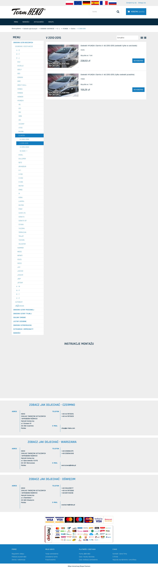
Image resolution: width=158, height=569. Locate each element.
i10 (19, 104)
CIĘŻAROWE (19, 306)
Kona (21, 197)
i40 (20, 120)
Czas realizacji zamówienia (88, 560)
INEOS (19, 251)
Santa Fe (22, 213)
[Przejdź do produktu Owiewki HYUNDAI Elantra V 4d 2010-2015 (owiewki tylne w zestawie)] (63, 56)
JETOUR (20, 282)
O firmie (115, 557)
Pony (20, 209)
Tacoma (22, 228)
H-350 (21, 182)
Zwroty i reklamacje (18, 560)
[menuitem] (16, 21)
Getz (20, 162)
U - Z (18, 298)
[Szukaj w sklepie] (105, 11)
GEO (18, 73)
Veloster (22, 244)
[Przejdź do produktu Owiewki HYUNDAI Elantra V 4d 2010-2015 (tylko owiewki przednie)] (63, 85)
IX (19, 193)
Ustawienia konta (51, 557)
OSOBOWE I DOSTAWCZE (24, 46)
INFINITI (19, 255)
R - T (17, 294)
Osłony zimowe (19, 317)
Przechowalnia (50, 560)
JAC (18, 267)
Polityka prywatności (19, 557)
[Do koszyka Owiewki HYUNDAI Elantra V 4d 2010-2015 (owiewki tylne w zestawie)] (138, 60)
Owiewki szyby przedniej (23, 310)
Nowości (16, 333)
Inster (21, 186)
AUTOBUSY (19, 302)
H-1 (20, 170)
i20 (20, 108)
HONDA (20, 89)
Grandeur (22, 166)
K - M (18, 286)
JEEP (19, 279)
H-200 (21, 178)
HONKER (20, 97)
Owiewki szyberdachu (22, 325)
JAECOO (20, 271)
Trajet (21, 236)
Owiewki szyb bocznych (23, 42)
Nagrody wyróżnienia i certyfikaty (124, 560)
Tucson (21, 240)
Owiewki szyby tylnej (22, 313)
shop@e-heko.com (68, 428)
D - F (18, 54)
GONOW (20, 77)
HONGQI (20, 93)
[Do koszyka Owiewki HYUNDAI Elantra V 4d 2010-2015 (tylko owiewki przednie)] (138, 89)
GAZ (18, 62)
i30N (20, 116)
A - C (18, 50)
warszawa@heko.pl (68, 465)
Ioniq (20, 190)
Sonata (22, 217)
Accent (21, 124)
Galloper (22, 159)
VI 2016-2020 (24, 147)
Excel (21, 155)
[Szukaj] (118, 11)
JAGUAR (20, 275)
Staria (21, 224)
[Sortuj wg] (127, 37)
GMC (19, 81)
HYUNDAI (20, 100)
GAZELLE (20, 66)
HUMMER (20, 248)
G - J (17, 58)
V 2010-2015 (24, 143)
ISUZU (19, 259)
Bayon (21, 131)
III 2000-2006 (24, 139)
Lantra (21, 201)
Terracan (22, 232)
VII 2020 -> (23, 151)
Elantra (22, 135)
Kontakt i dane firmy (120, 554)
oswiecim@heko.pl (68, 505)
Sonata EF (23, 221)
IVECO (19, 263)
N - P (18, 290)
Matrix (21, 205)
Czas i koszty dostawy (87, 557)
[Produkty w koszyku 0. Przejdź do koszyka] (136, 11)
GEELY (19, 69)
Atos (20, 128)
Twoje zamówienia (51, 554)
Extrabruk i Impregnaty (23, 329)
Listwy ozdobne (19, 321)
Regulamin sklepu (18, 554)
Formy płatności (84, 554)
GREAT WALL (21, 85)
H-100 (21, 174)
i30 (20, 112)
